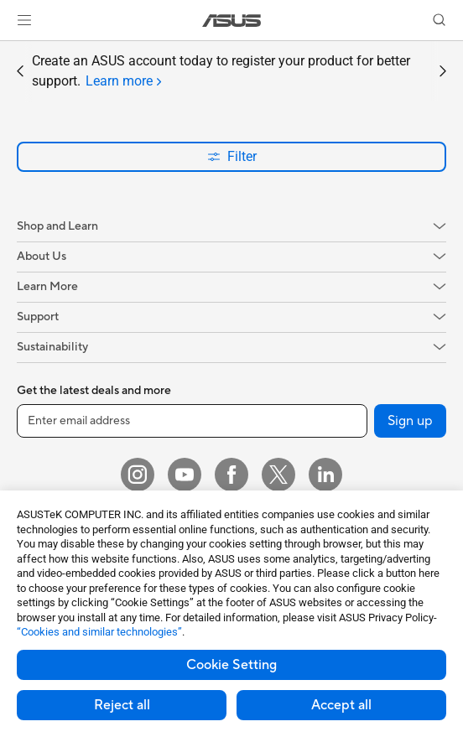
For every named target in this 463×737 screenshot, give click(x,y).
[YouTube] (184, 474)
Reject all (122, 705)
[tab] (123, 81)
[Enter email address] (192, 421)
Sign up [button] (410, 421)
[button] (24, 20)
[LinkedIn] (325, 474)
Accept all (341, 705)
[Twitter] (278, 474)
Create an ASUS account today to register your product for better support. (221, 72)
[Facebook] (231, 474)
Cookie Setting (231, 665)
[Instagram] (137, 474)
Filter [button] (232, 156)
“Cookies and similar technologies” (99, 631)
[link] (232, 20)
